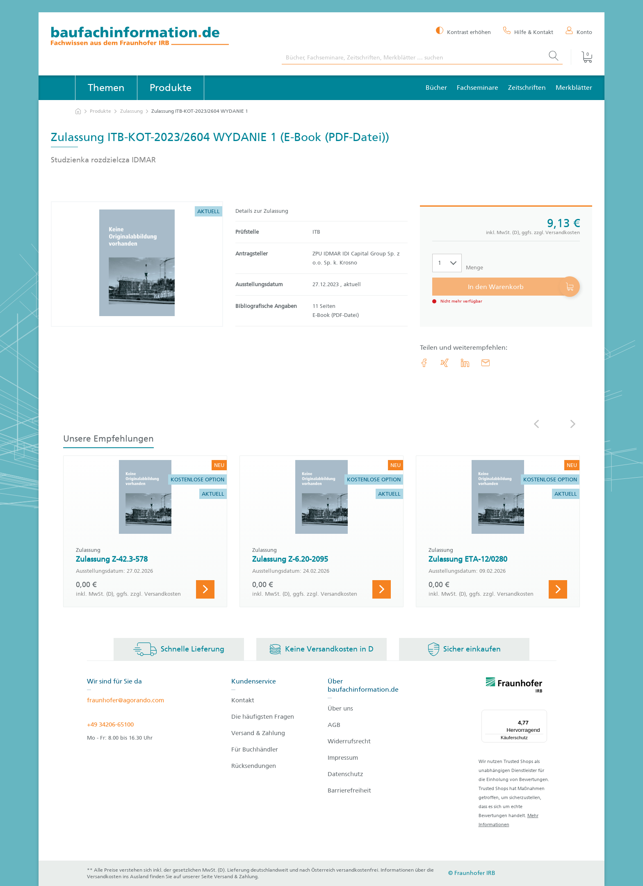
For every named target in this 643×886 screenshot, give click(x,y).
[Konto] (578, 31)
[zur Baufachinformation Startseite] (160, 37)
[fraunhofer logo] (514, 686)
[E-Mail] (485, 363)
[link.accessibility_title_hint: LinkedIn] (465, 363)
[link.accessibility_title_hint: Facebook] (424, 363)
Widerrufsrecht (349, 741)
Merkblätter (574, 87)
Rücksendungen (253, 766)
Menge (474, 267)
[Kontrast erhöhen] (463, 31)
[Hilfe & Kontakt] (528, 31)
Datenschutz (345, 774)
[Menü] (542, 715)
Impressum (343, 757)
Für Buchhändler (254, 749)
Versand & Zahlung (258, 733)
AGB (334, 725)
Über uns (340, 708)
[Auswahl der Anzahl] (447, 263)
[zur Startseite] (78, 111)
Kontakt (242, 700)
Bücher (436, 87)
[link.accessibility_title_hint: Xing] (444, 363)
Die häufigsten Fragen (262, 716)
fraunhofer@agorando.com (125, 700)
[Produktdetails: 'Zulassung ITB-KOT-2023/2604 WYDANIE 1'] (137, 264)
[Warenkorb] (581, 57)
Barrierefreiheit (349, 790)
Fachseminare (477, 87)
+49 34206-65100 (110, 724)
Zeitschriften (527, 87)
